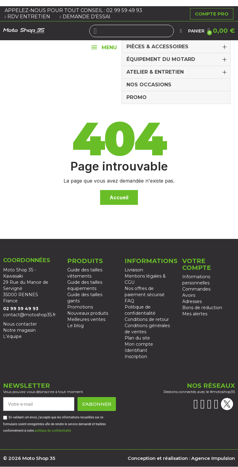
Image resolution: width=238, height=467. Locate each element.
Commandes (196, 289)
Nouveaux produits (87, 313)
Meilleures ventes (86, 319)
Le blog (75, 325)
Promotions (80, 307)
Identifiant (136, 350)
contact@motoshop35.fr (29, 315)
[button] (221, 31)
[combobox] (132, 31)
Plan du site (137, 338)
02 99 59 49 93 (124, 10)
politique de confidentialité (53, 430)
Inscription (136, 356)
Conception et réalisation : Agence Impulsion (181, 458)
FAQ (129, 301)
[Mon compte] (181, 30)
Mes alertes (194, 314)
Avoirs (188, 295)
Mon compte (139, 344)
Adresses (192, 301)
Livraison (134, 270)
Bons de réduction (202, 307)
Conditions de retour (147, 319)
